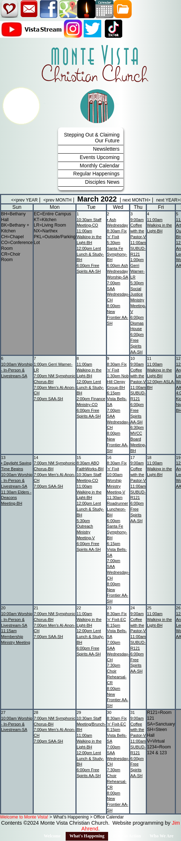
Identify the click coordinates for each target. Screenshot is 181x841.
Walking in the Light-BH (89, 237)
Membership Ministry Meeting (15, 637)
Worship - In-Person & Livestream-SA (16, 370)
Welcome (52, 835)
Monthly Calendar (100, 165)
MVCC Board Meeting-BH (138, 438)
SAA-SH (48, 399)
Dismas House (137, 323)
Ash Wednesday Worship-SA (117, 271)
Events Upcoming (100, 157)
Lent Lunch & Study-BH (90, 254)
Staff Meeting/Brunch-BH (91, 724)
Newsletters (106, 149)
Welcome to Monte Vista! (24, 817)
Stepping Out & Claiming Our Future (91, 137)
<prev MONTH (58, 200)
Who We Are (161, 835)
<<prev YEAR (24, 200)
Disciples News (102, 182)
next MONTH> (137, 200)
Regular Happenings (96, 173)
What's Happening (86, 835)
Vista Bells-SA (117, 399)
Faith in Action (127, 835)
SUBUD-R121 (138, 248)
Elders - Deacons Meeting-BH (16, 498)
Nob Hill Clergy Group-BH (118, 382)
